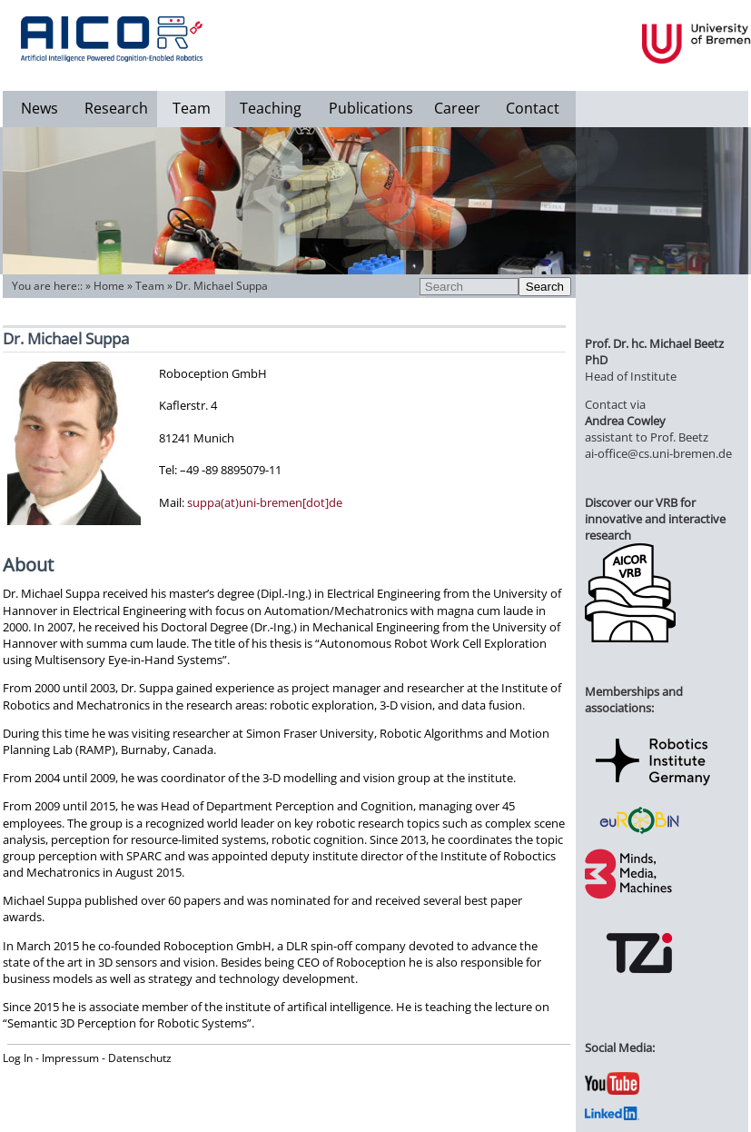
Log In (18, 1058)
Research (116, 108)
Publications (371, 108)
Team (192, 108)
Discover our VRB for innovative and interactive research (655, 518)
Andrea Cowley (625, 420)
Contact (532, 108)
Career (457, 108)
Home (109, 285)
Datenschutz (140, 1058)
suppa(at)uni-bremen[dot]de (264, 502)
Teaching (270, 108)
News (39, 108)
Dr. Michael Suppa (221, 285)
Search (545, 286)
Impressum (70, 1058)
